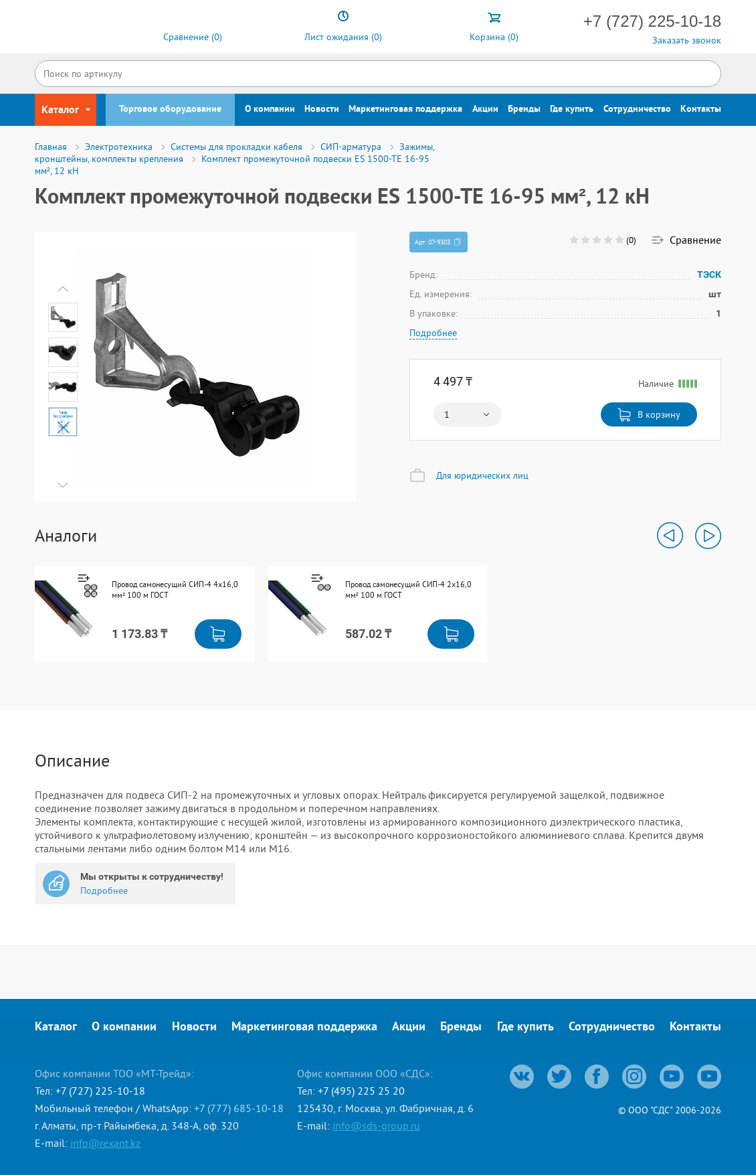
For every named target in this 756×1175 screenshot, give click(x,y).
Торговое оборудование (170, 109)
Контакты (700, 109)
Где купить (571, 109)
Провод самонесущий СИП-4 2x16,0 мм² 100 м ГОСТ (408, 589)
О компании (270, 109)
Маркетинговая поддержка (405, 109)
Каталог (56, 1027)
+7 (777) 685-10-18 (239, 1108)
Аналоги (66, 535)
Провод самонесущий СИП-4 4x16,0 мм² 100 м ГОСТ (175, 589)
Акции (485, 109)
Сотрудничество (637, 109)
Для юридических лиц (482, 475)
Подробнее (433, 333)
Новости (321, 109)
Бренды (524, 109)
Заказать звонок (686, 40)
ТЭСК (709, 274)
